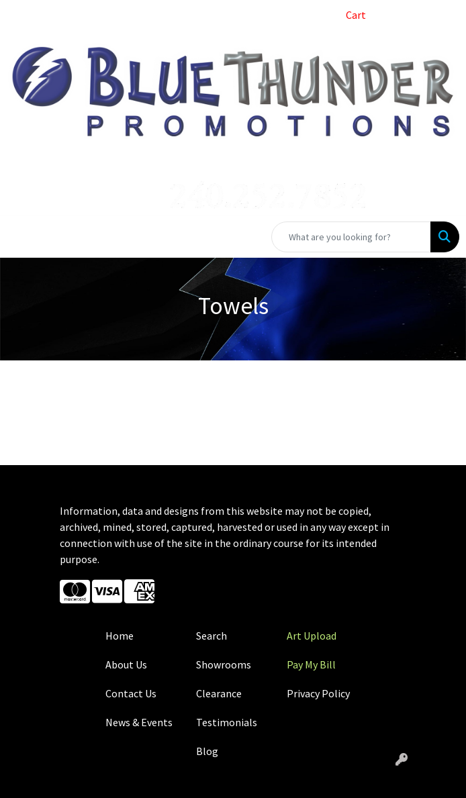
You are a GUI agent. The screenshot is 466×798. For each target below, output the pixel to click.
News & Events (139, 722)
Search (211, 635)
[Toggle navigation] (21, 237)
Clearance (219, 693)
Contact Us (130, 693)
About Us (126, 664)
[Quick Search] (351, 236)
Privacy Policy (318, 693)
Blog (207, 751)
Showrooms (223, 664)
